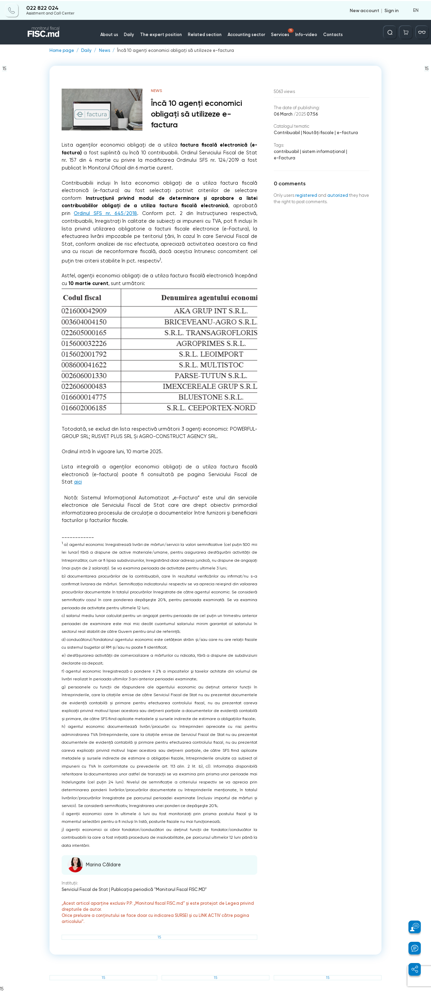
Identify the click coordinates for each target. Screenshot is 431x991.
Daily (131, 33)
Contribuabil (286, 132)
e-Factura (357, 151)
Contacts (331, 33)
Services (282, 31)
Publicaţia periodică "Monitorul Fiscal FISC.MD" (158, 889)
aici (78, 482)
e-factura (346, 132)
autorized (337, 188)
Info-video (305, 33)
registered (306, 188)
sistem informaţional (322, 151)
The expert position (162, 33)
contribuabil (286, 151)
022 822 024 (42, 7)
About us (111, 33)
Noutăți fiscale (317, 132)
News (103, 51)
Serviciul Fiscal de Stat (85, 889)
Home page (61, 51)
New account (364, 9)
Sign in (392, 9)
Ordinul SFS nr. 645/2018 (105, 213)
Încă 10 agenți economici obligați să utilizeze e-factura (174, 51)
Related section (205, 33)
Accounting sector (246, 33)
